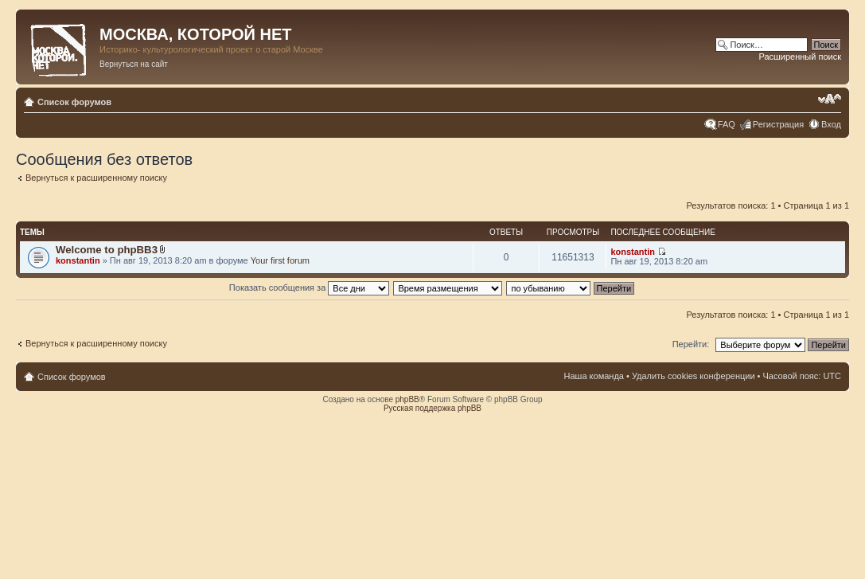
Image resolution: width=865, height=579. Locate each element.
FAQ (726, 124)
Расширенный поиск (799, 56)
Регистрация (778, 124)
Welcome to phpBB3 (107, 250)
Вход (831, 124)
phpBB (407, 399)
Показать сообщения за (309, 287)
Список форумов (74, 102)
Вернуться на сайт (133, 64)
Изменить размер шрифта (829, 99)
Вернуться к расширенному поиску (96, 177)
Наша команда (594, 376)
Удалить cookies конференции (693, 376)
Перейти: (691, 344)
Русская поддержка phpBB (432, 408)
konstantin (78, 260)
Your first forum (280, 260)
